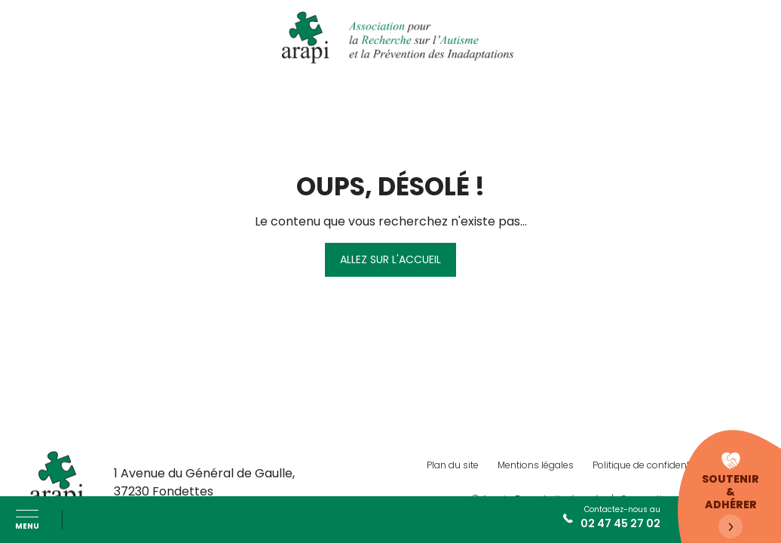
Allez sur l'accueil (390, 259)
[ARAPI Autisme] (390, 37)
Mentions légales (536, 465)
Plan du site (453, 465)
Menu (27, 524)
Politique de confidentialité (652, 465)
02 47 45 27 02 (620, 523)
